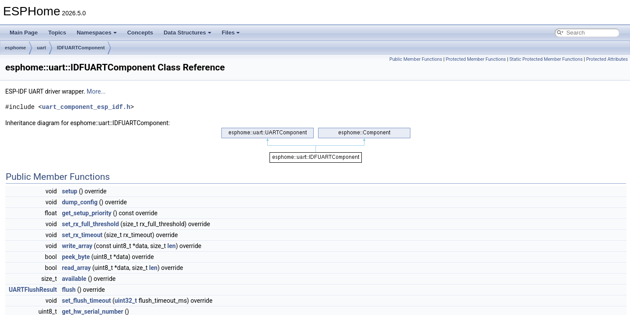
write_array (77, 245)
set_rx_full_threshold (90, 224)
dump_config (80, 202)
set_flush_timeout (86, 300)
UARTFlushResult (33, 289)
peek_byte (76, 256)
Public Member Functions (415, 59)
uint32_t (126, 300)
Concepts (140, 32)
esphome (15, 47)
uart (41, 47)
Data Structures (187, 32)
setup (69, 191)
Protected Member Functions (476, 59)
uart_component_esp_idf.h (86, 107)
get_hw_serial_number (92, 311)
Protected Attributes (607, 59)
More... (96, 91)
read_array (76, 267)
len (172, 245)
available (74, 278)
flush (68, 289)
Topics (57, 32)
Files (231, 32)
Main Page (24, 32)
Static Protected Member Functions (546, 59)
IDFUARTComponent (81, 47)
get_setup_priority (86, 213)
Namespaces (97, 32)
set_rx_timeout (82, 234)
